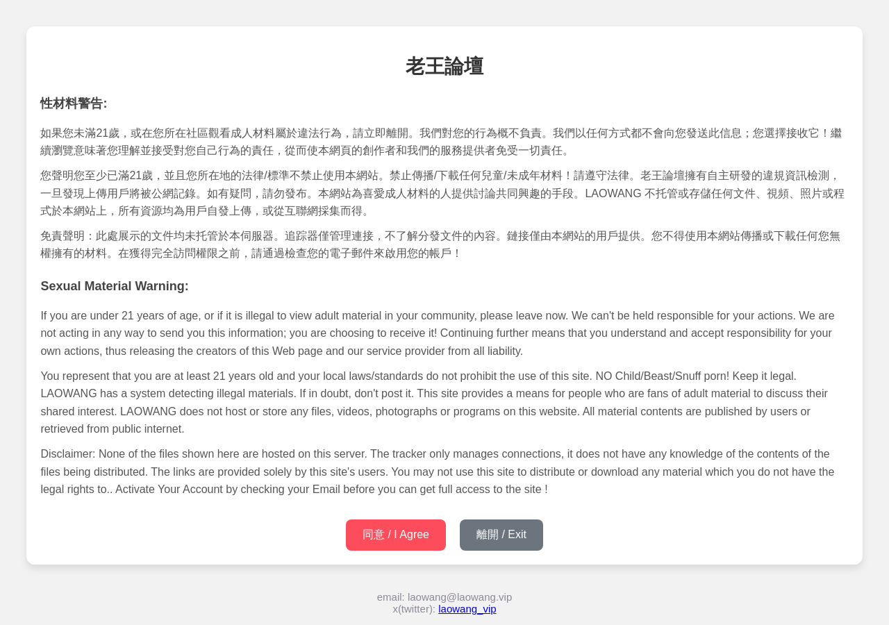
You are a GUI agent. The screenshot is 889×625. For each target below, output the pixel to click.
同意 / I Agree (396, 534)
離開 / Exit (501, 534)
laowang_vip (467, 609)
